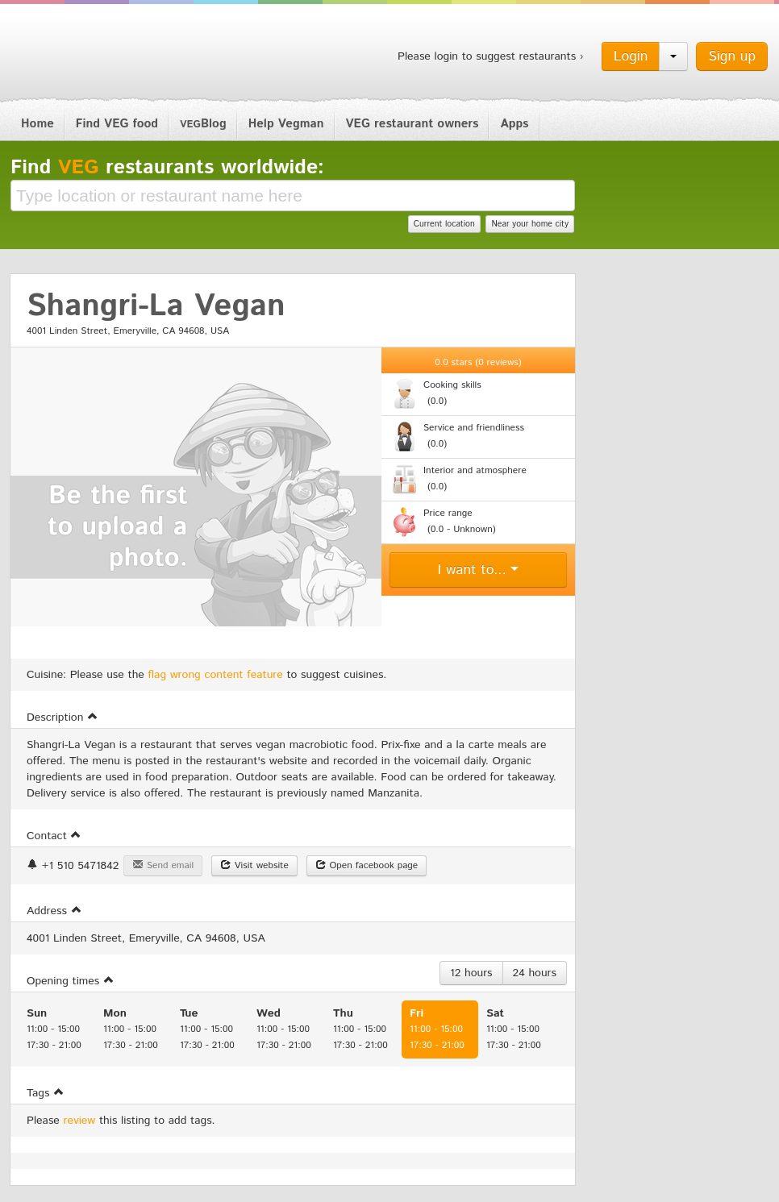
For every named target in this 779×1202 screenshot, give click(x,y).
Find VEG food (117, 123)
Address (54, 911)
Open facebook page (367, 865)
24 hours (534, 973)
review (80, 1121)
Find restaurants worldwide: (167, 168)
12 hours (471, 973)
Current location (444, 224)
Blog (203, 123)
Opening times (71, 981)
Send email (163, 865)
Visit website (254, 865)
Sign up (732, 56)
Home (37, 123)
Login (631, 56)
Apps (514, 123)
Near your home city (530, 224)
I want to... (478, 569)
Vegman (110, 54)
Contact (54, 836)
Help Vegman (286, 123)
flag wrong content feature (215, 675)
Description (62, 717)
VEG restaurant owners (412, 123)
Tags (46, 1093)
